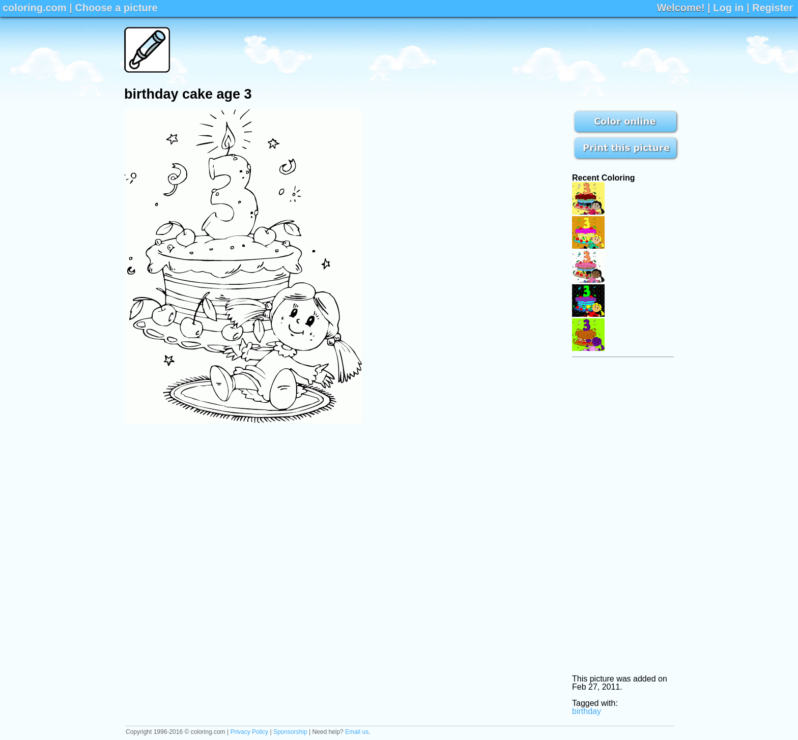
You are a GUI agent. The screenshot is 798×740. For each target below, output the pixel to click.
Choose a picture (116, 7)
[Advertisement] (488, 50)
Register (772, 7)
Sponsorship (290, 731)
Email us (356, 731)
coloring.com (35, 7)
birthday (586, 711)
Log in (728, 7)
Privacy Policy (249, 731)
